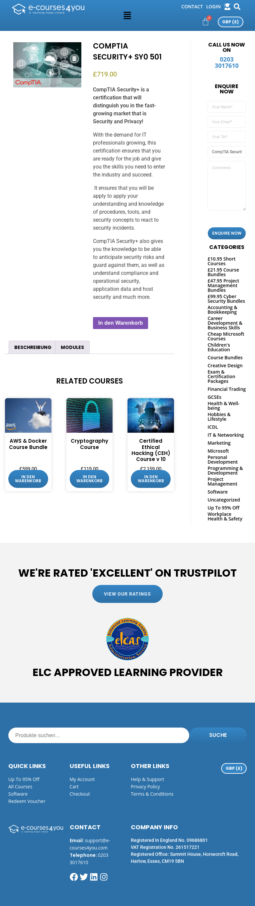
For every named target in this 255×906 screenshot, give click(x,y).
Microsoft (218, 451)
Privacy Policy (145, 786)
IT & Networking (226, 435)
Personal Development (223, 459)
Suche (218, 735)
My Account (82, 779)
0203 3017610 (227, 62)
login (213, 6)
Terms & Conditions (152, 794)
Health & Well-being (223, 405)
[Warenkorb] (206, 22)
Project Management (222, 481)
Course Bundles (225, 357)
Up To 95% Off (223, 508)
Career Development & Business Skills (225, 323)
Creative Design (225, 365)
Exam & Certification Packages (221, 376)
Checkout (80, 794)
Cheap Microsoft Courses (226, 336)
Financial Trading (227, 389)
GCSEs (214, 397)
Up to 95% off (24, 779)
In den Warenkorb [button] (28, 479)
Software (218, 492)
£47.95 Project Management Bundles (223, 285)
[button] (127, 15)
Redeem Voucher (26, 801)
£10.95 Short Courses (221, 261)
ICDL (213, 427)
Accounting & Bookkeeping (222, 309)
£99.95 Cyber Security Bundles (226, 298)
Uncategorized (224, 500)
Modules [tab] (72, 347)
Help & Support (147, 779)
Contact (192, 6)
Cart (74, 786)
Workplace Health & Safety (225, 516)
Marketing (219, 443)
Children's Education (219, 347)
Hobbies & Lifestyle (219, 416)
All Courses (20, 786)
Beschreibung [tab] (32, 347)
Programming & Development (225, 470)
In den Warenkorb (120, 323)
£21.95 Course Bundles (223, 272)
